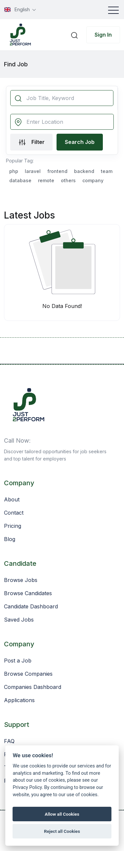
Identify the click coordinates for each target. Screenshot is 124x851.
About (12, 499)
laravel (33, 171)
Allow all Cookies (62, 814)
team (106, 171)
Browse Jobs (20, 580)
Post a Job (17, 660)
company (92, 180)
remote (46, 180)
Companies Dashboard (32, 687)
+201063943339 (56, 440)
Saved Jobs (19, 619)
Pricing (12, 526)
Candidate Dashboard (31, 606)
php (13, 171)
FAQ (9, 741)
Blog (9, 539)
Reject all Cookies (62, 831)
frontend (57, 171)
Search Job (80, 142)
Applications (19, 700)
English (17, 9)
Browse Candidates (28, 593)
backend (84, 171)
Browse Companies (28, 673)
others (68, 180)
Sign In (103, 34)
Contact (13, 512)
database (20, 180)
